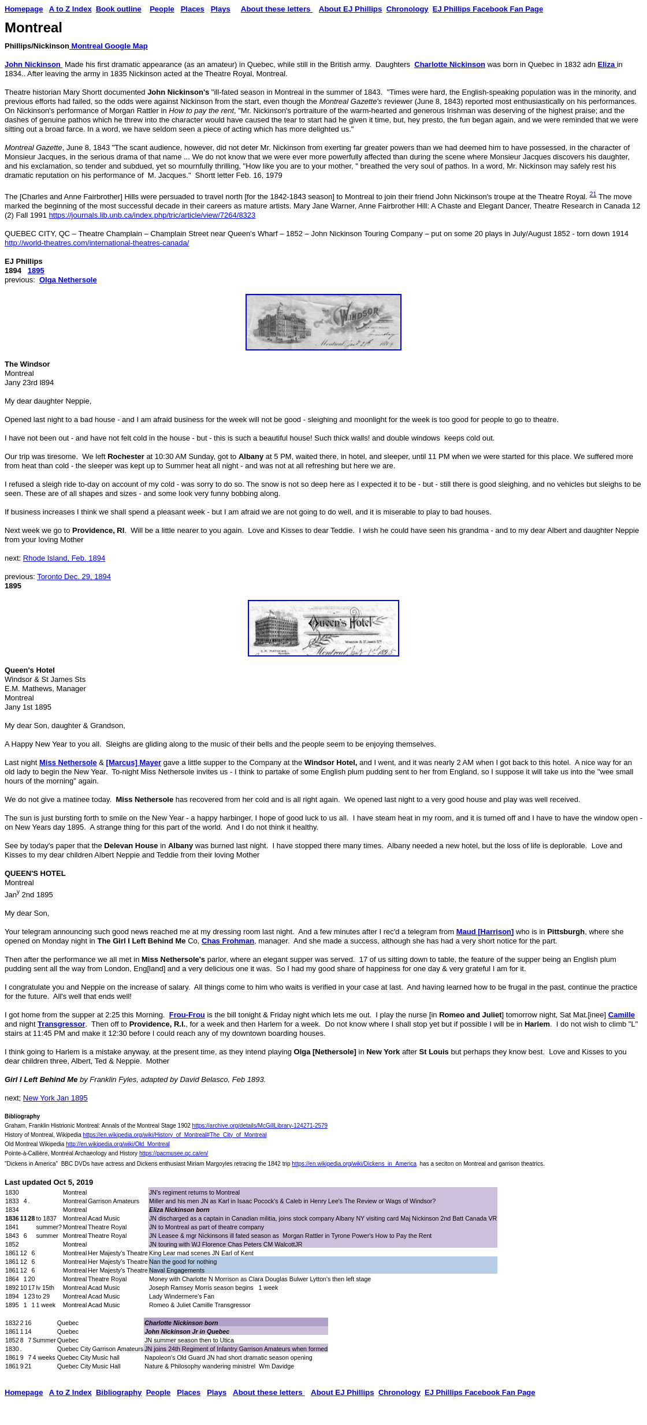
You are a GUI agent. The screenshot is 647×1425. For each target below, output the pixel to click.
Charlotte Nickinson (449, 64)
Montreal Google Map (108, 46)
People (162, 9)
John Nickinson (33, 64)
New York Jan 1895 (55, 1098)
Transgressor (61, 1024)
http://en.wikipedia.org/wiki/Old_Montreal (118, 1144)
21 (592, 194)
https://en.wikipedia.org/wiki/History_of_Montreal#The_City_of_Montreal (175, 1135)
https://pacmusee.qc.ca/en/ (174, 1153)
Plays (220, 9)
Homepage (24, 1392)
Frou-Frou (187, 1014)
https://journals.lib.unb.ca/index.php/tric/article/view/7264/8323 (152, 215)
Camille (621, 1014)
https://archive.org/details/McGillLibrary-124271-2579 (260, 1125)
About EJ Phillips (350, 9)
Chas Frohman (228, 941)
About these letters (277, 9)
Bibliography (119, 1392)
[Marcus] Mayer (133, 762)
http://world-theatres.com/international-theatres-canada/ (97, 242)
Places (192, 9)
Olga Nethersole (68, 279)
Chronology (407, 9)
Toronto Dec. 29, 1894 (74, 576)
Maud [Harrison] (485, 931)
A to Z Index (70, 9)
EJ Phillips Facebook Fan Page (488, 9)
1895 (36, 270)
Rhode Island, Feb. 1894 (64, 558)
